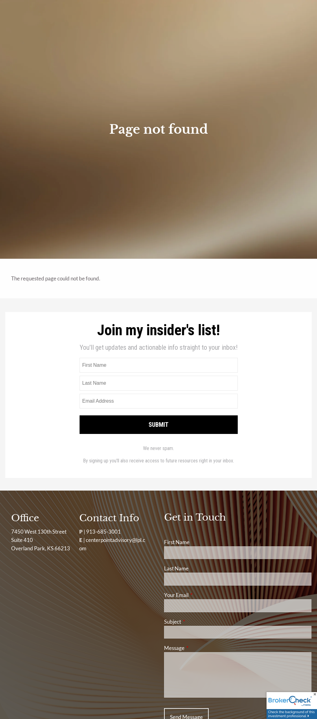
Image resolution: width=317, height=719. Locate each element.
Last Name (176, 568)
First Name (176, 542)
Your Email (200, 595)
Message (198, 648)
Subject (196, 621)
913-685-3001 (103, 531)
